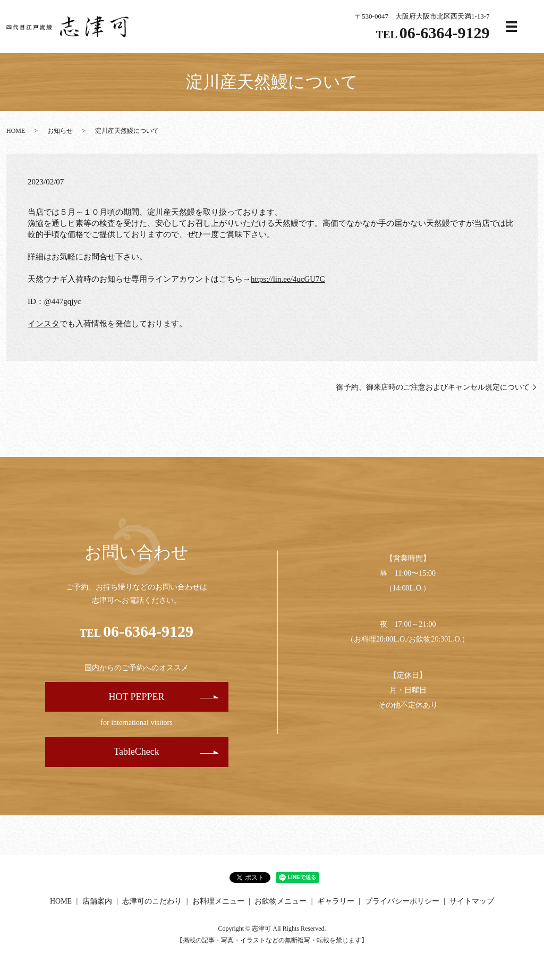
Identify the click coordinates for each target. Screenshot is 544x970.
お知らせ (60, 130)
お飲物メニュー (280, 901)
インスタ (44, 323)
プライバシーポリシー (402, 901)
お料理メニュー (218, 901)
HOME (15, 130)
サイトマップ (471, 901)
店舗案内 (97, 901)
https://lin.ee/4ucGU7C (288, 279)
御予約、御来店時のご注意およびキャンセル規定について (433, 387)
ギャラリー (335, 901)
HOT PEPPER (136, 696)
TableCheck (136, 751)
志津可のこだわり (152, 901)
